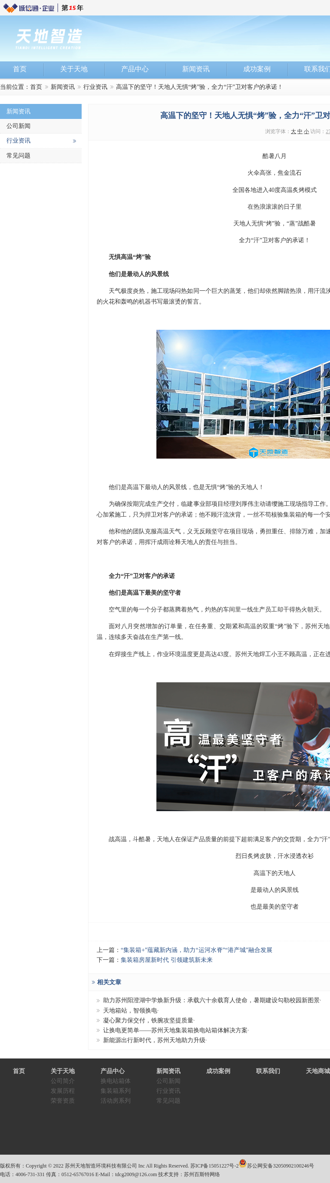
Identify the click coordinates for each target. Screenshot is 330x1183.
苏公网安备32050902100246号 (280, 1166)
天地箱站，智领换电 (130, 1010)
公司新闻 (18, 126)
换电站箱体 (116, 1081)
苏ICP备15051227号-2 (214, 1166)
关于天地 (63, 1071)
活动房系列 (116, 1101)
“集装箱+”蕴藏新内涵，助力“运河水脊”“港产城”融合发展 (196, 950)
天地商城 (318, 1071)
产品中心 (113, 1071)
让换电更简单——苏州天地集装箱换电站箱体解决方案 (175, 1030)
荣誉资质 (63, 1101)
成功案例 (218, 1071)
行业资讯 (95, 87)
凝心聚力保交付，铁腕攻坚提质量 (148, 1020)
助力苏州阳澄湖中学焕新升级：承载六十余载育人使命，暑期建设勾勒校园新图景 (211, 1000)
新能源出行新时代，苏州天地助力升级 (154, 1040)
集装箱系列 (116, 1091)
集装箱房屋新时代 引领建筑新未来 (167, 960)
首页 (36, 87)
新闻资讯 (63, 87)
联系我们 (268, 1071)
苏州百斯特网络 (202, 1174)
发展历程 (63, 1091)
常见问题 (18, 155)
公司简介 (63, 1081)
